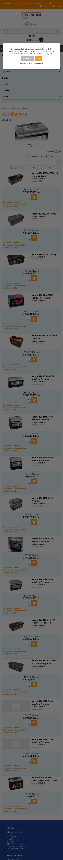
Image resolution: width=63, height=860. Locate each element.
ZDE (41, 63)
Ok (39, 59)
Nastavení (27, 59)
